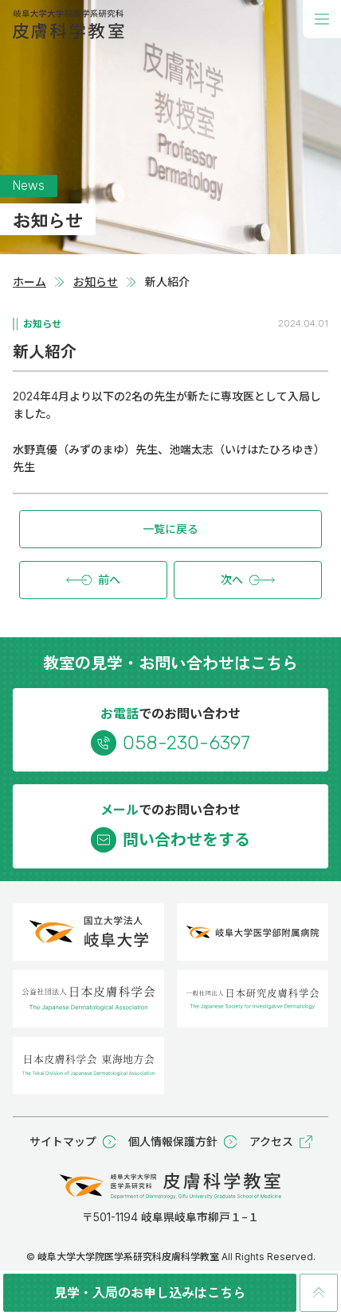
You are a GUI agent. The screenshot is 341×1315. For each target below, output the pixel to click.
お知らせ (95, 281)
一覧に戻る (170, 529)
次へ (248, 580)
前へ (93, 580)
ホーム (29, 281)
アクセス (280, 1141)
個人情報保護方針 (182, 1141)
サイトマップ (72, 1141)
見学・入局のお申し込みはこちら (149, 1291)
